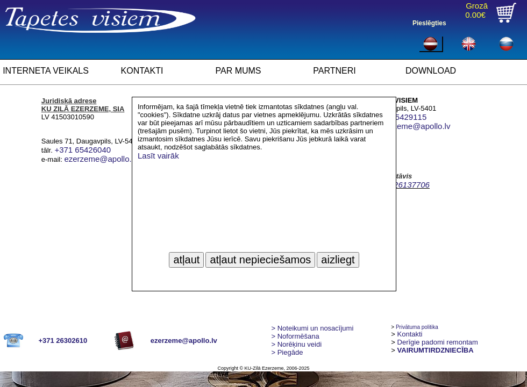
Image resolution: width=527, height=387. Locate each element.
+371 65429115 (399, 116)
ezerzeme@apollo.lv (100, 158)
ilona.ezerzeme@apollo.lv (404, 126)
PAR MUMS (238, 70)
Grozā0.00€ (476, 10)
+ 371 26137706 (400, 184)
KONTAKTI (142, 70)
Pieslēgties (429, 23)
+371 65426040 (82, 149)
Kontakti (410, 334)
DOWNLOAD (430, 70)
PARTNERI (334, 70)
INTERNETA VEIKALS (46, 70)
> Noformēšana (295, 336)
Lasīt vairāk (158, 155)
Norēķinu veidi (296, 344)
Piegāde (287, 352)
